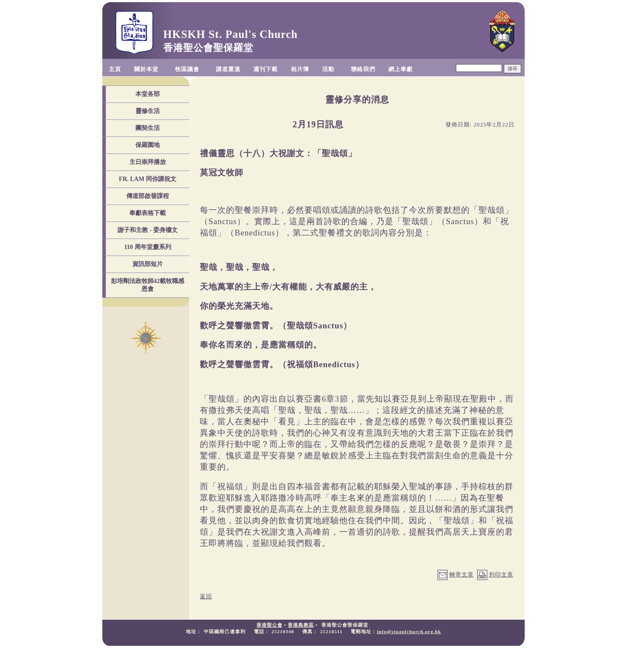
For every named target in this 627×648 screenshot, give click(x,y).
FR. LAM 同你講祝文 (147, 179)
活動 (328, 69)
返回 (206, 596)
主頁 (115, 69)
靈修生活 (147, 111)
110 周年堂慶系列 (147, 247)
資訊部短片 (147, 264)
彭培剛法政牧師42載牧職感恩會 (147, 285)
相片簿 (300, 69)
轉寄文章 (461, 574)
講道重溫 (228, 69)
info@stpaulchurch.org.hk (409, 631)
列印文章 (501, 574)
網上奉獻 (400, 69)
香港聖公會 (269, 625)
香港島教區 (301, 625)
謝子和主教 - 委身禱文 (148, 230)
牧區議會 (187, 69)
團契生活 (147, 128)
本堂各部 (147, 94)
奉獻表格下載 (147, 213)
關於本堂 (146, 69)
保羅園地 (147, 145)
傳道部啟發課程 (147, 196)
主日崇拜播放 (147, 162)
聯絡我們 (363, 69)
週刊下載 (265, 69)
